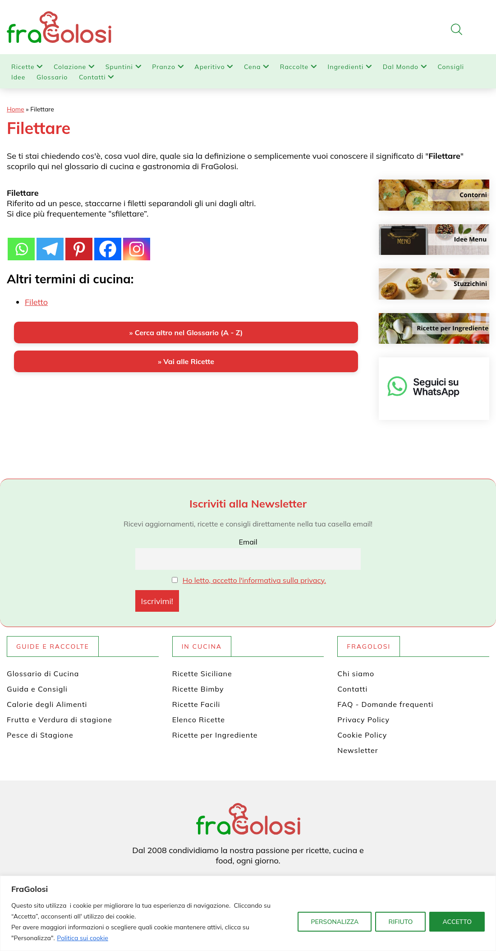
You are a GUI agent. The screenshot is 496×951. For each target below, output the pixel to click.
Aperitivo (209, 67)
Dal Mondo (400, 67)
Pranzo (163, 67)
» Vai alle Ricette (186, 361)
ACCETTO (457, 922)
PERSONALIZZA (334, 922)
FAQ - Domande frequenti (385, 704)
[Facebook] (107, 244)
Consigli (451, 67)
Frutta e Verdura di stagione (59, 719)
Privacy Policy (363, 719)
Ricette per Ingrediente (215, 734)
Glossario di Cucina (43, 673)
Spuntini (119, 67)
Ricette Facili (196, 704)
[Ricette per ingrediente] (434, 328)
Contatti (92, 77)
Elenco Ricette (198, 719)
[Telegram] (50, 244)
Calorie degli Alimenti (47, 704)
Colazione (70, 67)
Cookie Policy (362, 734)
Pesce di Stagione (40, 734)
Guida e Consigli (37, 688)
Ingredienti (346, 67)
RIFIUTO (400, 922)
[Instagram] (136, 244)
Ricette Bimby (198, 688)
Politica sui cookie (82, 938)
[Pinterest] (78, 244)
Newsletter (357, 750)
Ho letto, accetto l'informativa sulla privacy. (254, 580)
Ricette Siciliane (202, 673)
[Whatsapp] (21, 244)
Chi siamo (355, 673)
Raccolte (294, 67)
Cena (252, 67)
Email (248, 541)
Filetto (36, 302)
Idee (18, 77)
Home (15, 109)
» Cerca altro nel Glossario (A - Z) (186, 332)
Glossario (52, 77)
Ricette (23, 67)
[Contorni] (434, 195)
